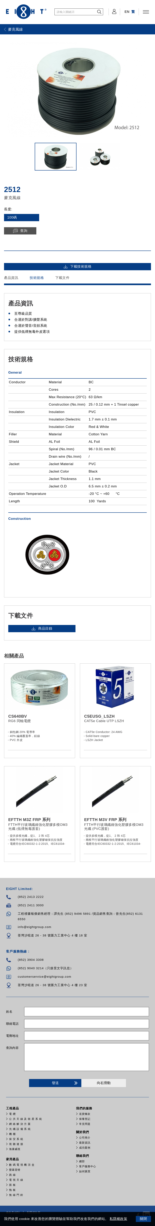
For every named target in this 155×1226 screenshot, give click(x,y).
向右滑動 (104, 1083)
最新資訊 (84, 1142)
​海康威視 (14, 1149)
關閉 (143, 1219)
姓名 (9, 1011)
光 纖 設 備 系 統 (20, 1128)
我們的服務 (84, 1108)
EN (127, 12)
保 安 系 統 (16, 1139)
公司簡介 (84, 1137)
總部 (82, 1161)
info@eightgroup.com (34, 927)
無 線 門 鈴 (16, 1194)
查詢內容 (12, 1047)
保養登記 (84, 1118)
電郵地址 (12, 1035)
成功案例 (84, 1147)
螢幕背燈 (14, 1169)
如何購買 (84, 1171)
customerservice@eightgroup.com (44, 976)
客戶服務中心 (87, 1166)
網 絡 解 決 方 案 (20, 1123)
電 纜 (12, 1113)
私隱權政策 (118, 1219)
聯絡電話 (12, 1023)
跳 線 (12, 1174)
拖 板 (12, 1189)
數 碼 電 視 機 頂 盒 (22, 1164)
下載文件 (62, 278)
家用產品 (12, 1159)
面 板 (12, 1184)
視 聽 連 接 (16, 1144)
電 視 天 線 (16, 1179)
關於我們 (82, 1132)
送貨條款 (84, 1113)
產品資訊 (11, 278)
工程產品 (12, 1108)
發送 (65, 1083)
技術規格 (37, 278)
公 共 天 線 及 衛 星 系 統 (25, 1118)
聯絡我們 (82, 1155)
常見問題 (84, 1123)
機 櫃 (12, 1134)
